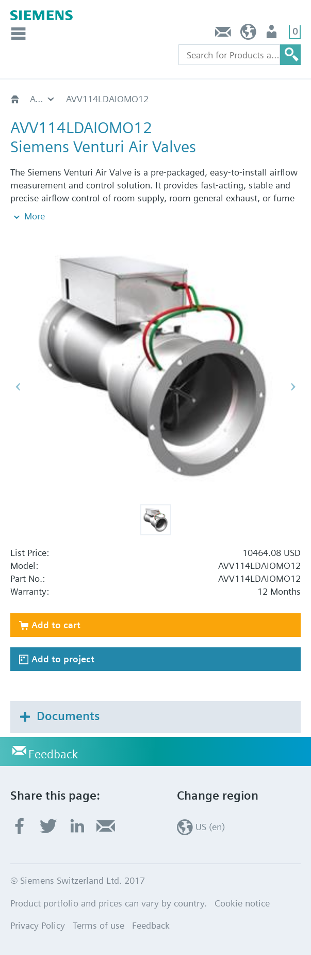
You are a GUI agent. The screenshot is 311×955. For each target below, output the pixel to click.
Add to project (62, 659)
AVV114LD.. (90, 98)
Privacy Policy (37, 925)
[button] (155, 519)
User (273, 34)
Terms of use (98, 925)
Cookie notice (242, 903)
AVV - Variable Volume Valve (43, 98)
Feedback (223, 34)
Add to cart (55, 624)
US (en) (248, 34)
